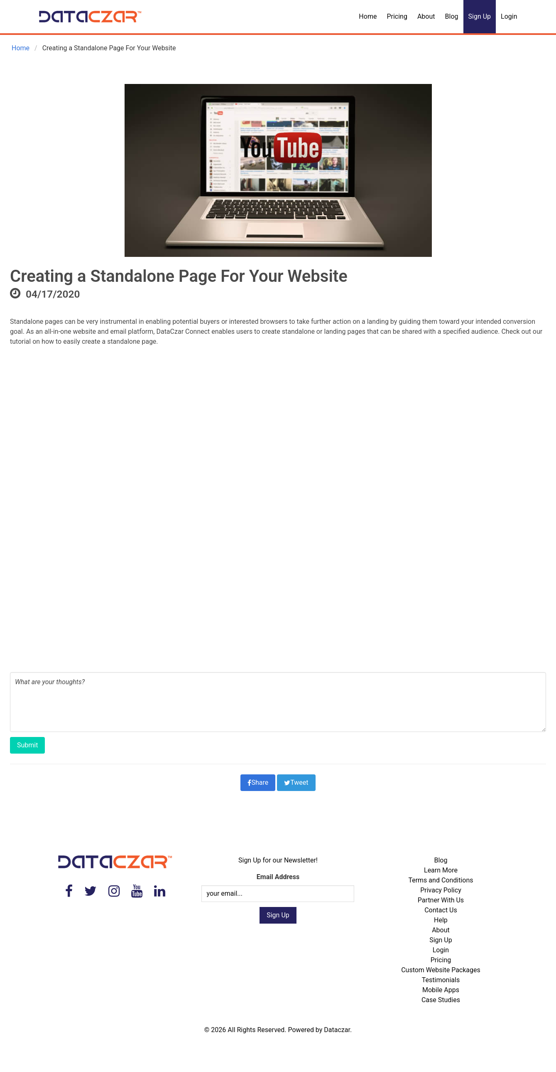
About (426, 16)
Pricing (397, 16)
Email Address (278, 877)
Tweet (296, 782)
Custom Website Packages (440, 970)
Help (441, 920)
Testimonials (441, 980)
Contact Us (440, 910)
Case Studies (440, 1000)
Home (368, 16)
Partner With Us (441, 900)
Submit (27, 745)
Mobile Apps (440, 990)
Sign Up (479, 16)
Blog (451, 16)
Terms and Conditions (440, 880)
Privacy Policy (440, 890)
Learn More (441, 870)
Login (509, 16)
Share (257, 782)
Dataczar (337, 1030)
